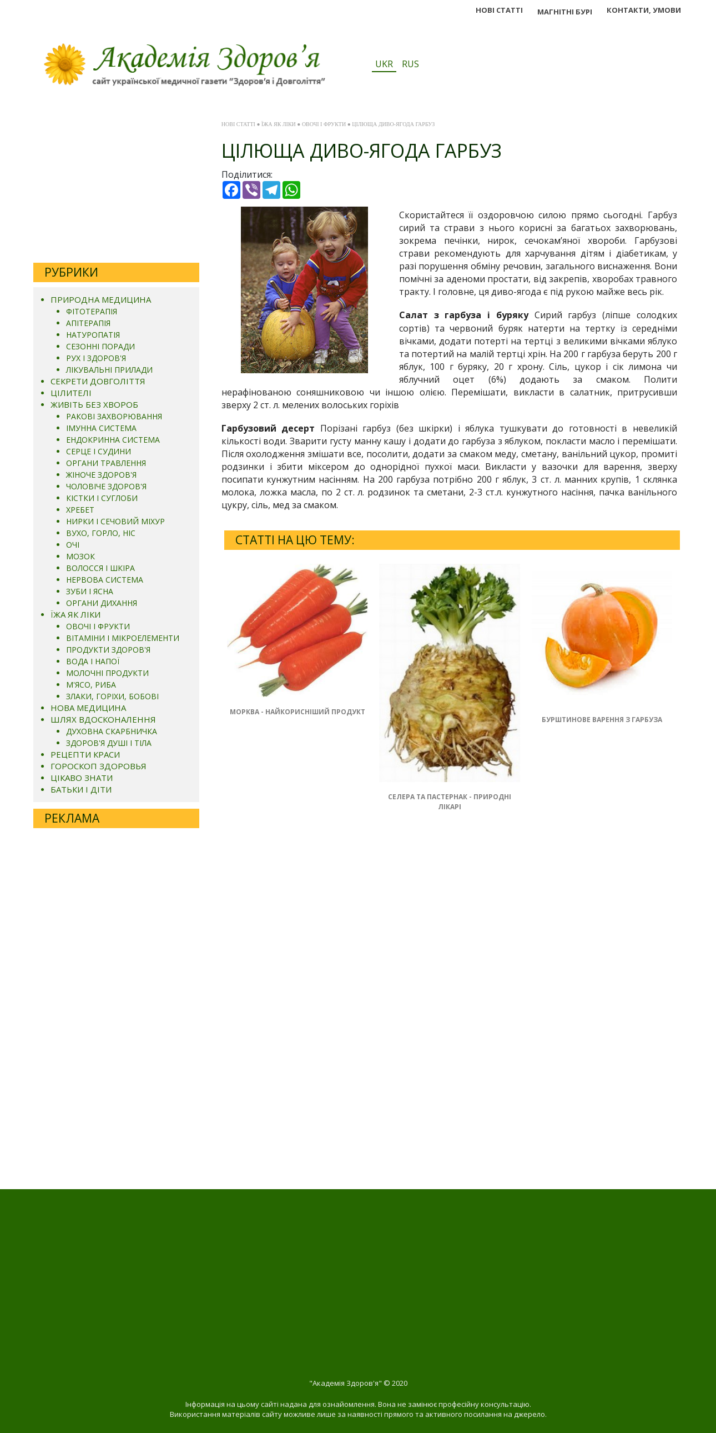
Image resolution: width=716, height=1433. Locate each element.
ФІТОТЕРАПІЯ (91, 311)
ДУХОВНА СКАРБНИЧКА (111, 731)
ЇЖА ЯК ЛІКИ (75, 614)
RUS (410, 64)
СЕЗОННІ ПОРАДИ (100, 346)
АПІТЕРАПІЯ (88, 323)
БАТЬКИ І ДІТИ (81, 789)
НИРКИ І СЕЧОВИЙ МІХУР (115, 521)
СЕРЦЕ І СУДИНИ (98, 451)
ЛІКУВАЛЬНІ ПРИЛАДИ (109, 369)
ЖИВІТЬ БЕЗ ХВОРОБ (94, 404)
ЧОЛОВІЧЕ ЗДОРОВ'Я (106, 486)
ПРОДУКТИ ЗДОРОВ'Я (108, 649)
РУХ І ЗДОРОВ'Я (96, 358)
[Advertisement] (116, 185)
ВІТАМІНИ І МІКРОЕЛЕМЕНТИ (122, 638)
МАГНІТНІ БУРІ (564, 12)
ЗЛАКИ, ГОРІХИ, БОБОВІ (112, 696)
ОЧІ (72, 544)
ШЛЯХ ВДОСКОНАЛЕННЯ (103, 719)
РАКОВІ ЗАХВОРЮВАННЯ (114, 416)
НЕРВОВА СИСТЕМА (104, 579)
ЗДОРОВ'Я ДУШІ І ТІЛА (109, 743)
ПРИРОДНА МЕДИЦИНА (101, 299)
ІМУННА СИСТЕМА (101, 428)
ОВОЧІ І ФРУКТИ (98, 626)
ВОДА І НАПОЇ (92, 661)
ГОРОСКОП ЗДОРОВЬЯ (99, 765)
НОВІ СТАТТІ (499, 10)
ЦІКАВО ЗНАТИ (82, 777)
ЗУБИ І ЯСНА (89, 591)
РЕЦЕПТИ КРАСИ (85, 754)
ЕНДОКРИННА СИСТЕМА (113, 439)
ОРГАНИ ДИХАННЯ (101, 603)
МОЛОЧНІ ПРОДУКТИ (107, 673)
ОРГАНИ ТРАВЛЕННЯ (106, 463)
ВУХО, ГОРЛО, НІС (100, 533)
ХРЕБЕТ (80, 509)
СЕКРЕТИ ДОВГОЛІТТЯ (98, 381)
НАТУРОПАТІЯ (93, 334)
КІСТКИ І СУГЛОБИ (102, 498)
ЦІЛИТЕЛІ (71, 392)
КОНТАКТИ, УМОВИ (644, 10)
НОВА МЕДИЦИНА (88, 707)
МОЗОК (80, 556)
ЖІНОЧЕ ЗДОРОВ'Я (101, 474)
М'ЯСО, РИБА (91, 684)
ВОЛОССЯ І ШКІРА (100, 568)
